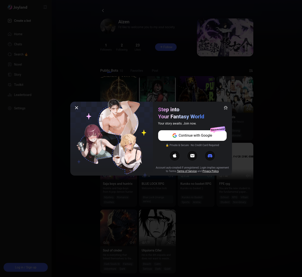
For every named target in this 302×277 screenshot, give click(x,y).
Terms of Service (187, 171)
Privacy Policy (210, 171)
